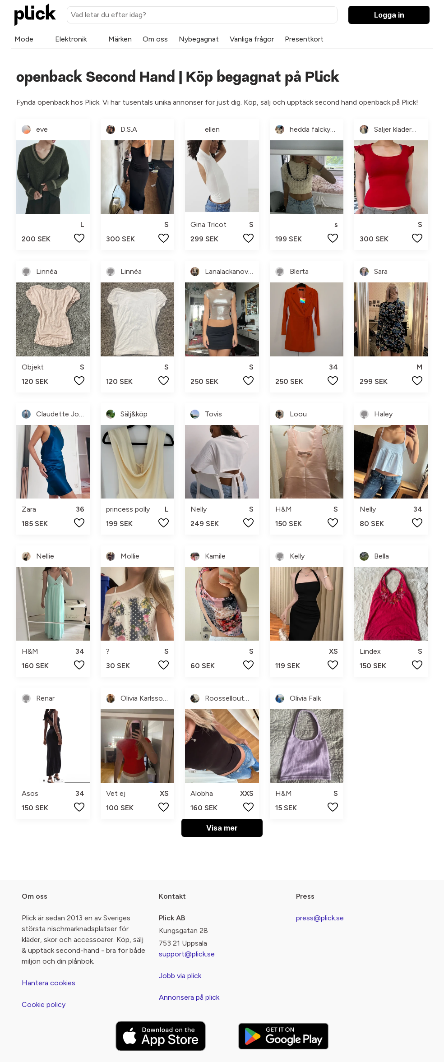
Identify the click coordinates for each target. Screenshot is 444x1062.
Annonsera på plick (189, 997)
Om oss (155, 39)
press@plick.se (320, 918)
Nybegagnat (199, 39)
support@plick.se (187, 954)
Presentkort (304, 39)
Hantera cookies (48, 983)
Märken (120, 39)
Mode (23, 39)
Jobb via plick (180, 975)
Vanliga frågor (252, 39)
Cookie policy (43, 1004)
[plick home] (35, 15)
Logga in (389, 14)
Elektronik (71, 39)
